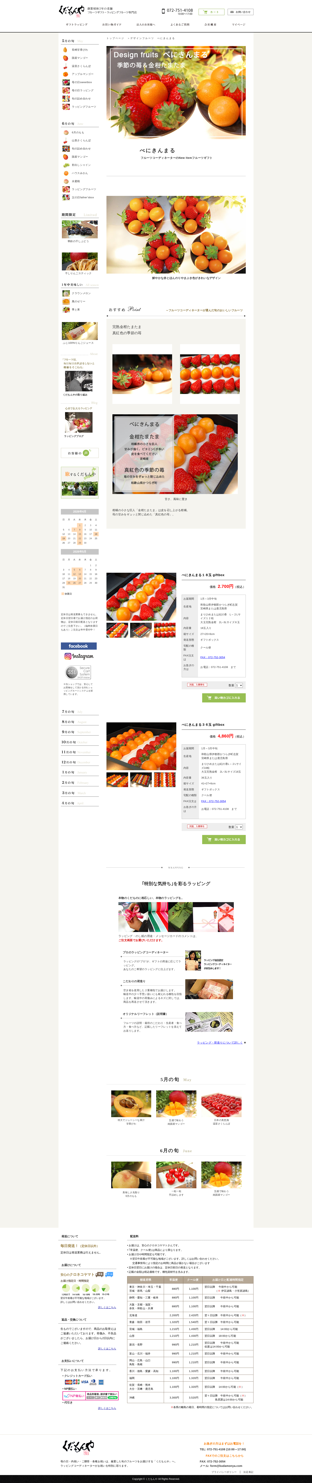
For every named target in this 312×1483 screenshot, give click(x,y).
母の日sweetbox (77, 82)
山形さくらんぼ (76, 140)
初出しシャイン (76, 165)
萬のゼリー (73, 302)
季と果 (71, 310)
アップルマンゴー (78, 74)
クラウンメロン (76, 293)
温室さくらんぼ (76, 66)
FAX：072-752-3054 (212, 657)
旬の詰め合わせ (76, 99)
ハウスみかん (75, 173)
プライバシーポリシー (224, 1472)
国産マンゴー (75, 58)
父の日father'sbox (78, 197)
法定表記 (248, 1472)
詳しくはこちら (107, 1307)
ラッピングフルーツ (79, 107)
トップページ (115, 38)
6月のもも (73, 133)
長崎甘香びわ (75, 50)
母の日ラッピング (78, 90)
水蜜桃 (71, 181)
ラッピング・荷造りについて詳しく (220, 1042)
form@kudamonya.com (226, 1465)
